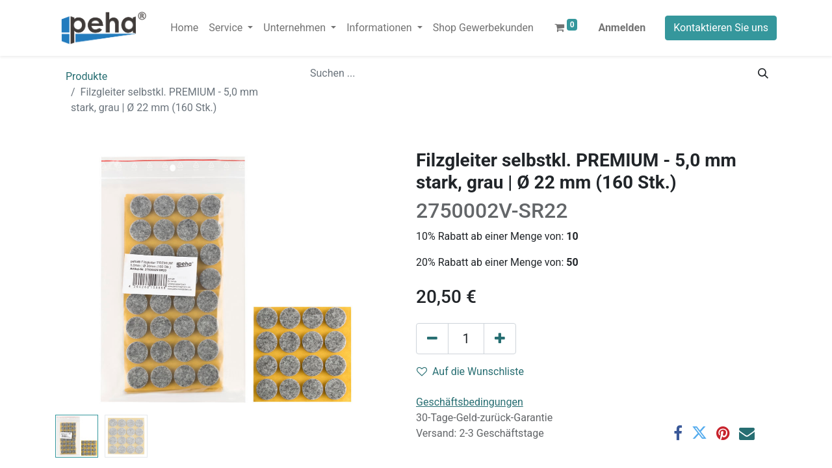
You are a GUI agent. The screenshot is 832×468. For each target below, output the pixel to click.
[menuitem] (184, 28)
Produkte (86, 76)
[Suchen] (763, 73)
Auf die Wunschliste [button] (470, 371)
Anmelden (621, 27)
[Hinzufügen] (500, 338)
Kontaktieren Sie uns (720, 27)
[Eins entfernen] (432, 338)
